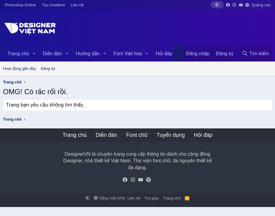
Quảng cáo (261, 5)
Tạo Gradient (53, 5)
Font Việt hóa (128, 53)
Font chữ (137, 135)
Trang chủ (18, 53)
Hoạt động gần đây (19, 68)
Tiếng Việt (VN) (109, 198)
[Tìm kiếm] (255, 54)
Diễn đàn (52, 53)
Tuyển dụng (171, 135)
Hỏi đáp (164, 53)
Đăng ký (48, 68)
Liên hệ (77, 5)
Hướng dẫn (87, 53)
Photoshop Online (20, 5)
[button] (217, 4)
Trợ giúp (152, 198)
